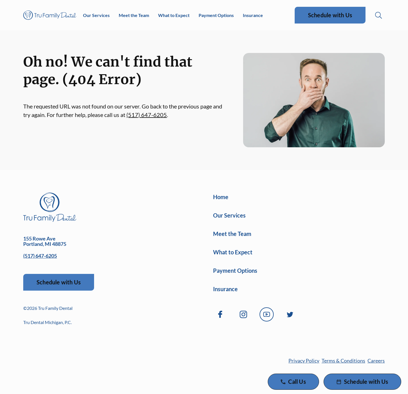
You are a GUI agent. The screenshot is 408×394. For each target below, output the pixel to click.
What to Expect (174, 15)
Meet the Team (134, 15)
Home (220, 196)
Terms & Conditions (343, 360)
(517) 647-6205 (146, 114)
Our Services (96, 15)
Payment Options (216, 15)
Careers (376, 360)
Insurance (253, 15)
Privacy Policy (303, 360)
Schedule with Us (330, 15)
